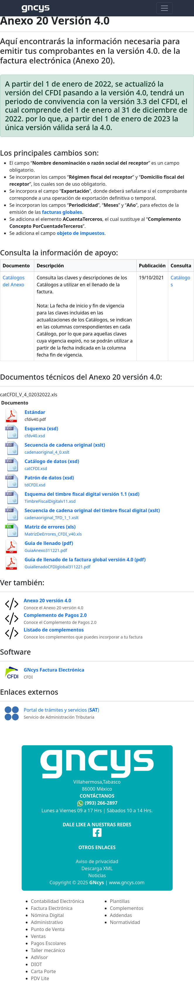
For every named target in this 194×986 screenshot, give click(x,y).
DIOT (36, 964)
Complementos (127, 908)
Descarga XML (97, 868)
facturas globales (62, 212)
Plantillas (120, 901)
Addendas (121, 915)
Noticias (97, 875)
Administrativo (47, 922)
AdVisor (39, 957)
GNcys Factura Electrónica (54, 670)
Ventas (38, 936)
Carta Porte (43, 971)
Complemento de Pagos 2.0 (55, 615)
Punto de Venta (48, 929)
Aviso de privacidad (97, 861)
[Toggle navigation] (164, 8)
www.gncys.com (127, 882)
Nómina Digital (47, 915)
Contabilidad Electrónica (57, 901)
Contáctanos (97, 796)
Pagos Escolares (48, 943)
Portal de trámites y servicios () (61, 710)
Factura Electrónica (52, 908)
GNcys (96, 882)
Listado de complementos (54, 630)
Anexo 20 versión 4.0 (47, 600)
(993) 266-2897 (101, 803)
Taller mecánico (48, 950)
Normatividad (125, 922)
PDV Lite (40, 978)
